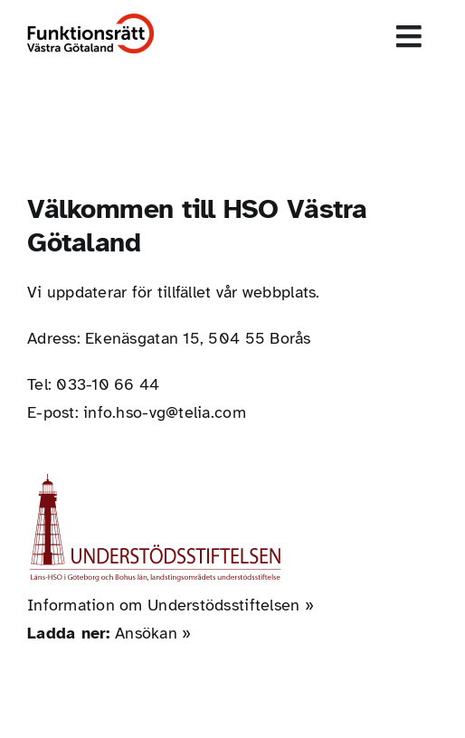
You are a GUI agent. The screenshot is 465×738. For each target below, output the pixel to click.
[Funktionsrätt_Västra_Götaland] (90, 22)
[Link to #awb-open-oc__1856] (409, 36)
